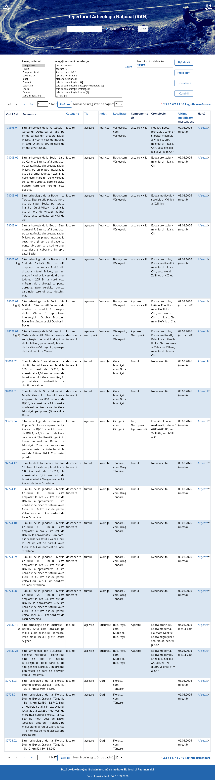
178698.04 (11, 127)
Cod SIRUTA (33, 75)
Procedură (183, 73)
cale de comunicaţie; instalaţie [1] (89, 89)
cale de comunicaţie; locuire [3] (89, 92)
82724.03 (11, 680)
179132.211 (12, 651)
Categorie (72, 113)
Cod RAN (112, 28)
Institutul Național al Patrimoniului (133, 769)
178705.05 (11, 195)
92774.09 (11, 557)
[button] (208, 6)
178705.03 (11, 259)
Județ (33, 79)
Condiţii (184, 93)
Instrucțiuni (184, 83)
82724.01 (11, 694)
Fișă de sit (184, 62)
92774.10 (11, 523)
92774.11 (11, 489)
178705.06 (11, 157)
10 (182, 104)
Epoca (33, 89)
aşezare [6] (89, 69)
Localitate (33, 85)
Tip (86, 113)
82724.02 (11, 740)
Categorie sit (33, 65)
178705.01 (11, 301)
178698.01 (11, 331)
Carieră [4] (89, 95)
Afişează (203, 127)
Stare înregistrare (33, 95)
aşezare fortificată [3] (89, 75)
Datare (33, 92)
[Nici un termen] (89, 65)
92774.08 (11, 591)
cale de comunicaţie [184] (89, 82)
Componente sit (33, 72)
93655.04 (11, 421)
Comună (33, 82)
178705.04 (11, 225)
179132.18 (11, 625)
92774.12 (11, 463)
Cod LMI (128, 28)
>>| (32, 104)
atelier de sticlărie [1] (89, 79)
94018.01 (11, 391)
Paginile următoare (197, 104)
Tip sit (33, 69)
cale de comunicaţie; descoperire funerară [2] (89, 85)
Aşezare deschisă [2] (89, 72)
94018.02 (11, 361)
